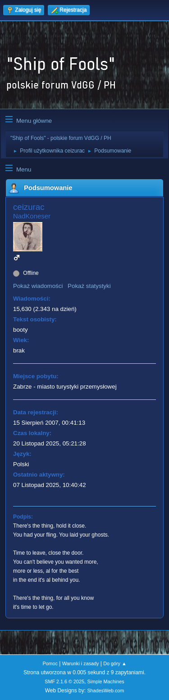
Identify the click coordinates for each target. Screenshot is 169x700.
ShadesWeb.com (105, 690)
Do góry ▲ (114, 663)
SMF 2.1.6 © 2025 (64, 681)
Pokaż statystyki (89, 286)
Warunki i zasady (80, 663)
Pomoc (50, 663)
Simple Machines (105, 681)
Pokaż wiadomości (38, 286)
